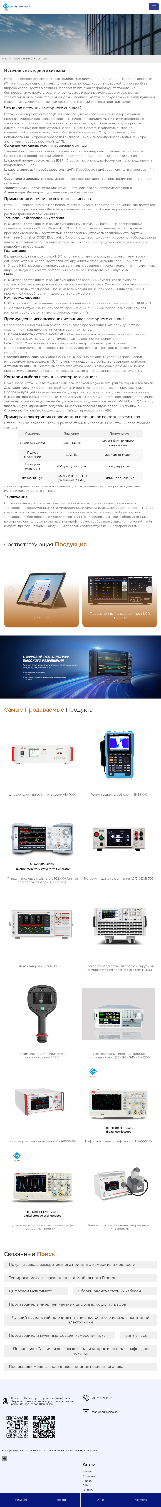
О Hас (100, 1499)
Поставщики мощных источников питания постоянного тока (66, 1366)
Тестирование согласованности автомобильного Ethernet (63, 1278)
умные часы (136, 1335)
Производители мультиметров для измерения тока (57, 1335)
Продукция (20, 1499)
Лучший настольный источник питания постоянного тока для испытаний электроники (80, 1319)
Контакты (141, 1499)
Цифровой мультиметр (30, 1291)
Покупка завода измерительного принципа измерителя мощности (72, 1264)
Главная (6, 58)
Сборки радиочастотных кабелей (109, 1291)
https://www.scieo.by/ (112, 242)
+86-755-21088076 (103, 1398)
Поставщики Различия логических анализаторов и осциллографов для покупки (80, 1351)
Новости (60, 1499)
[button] (149, 589)
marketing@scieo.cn (104, 1412)
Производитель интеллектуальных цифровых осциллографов (67, 1304)
